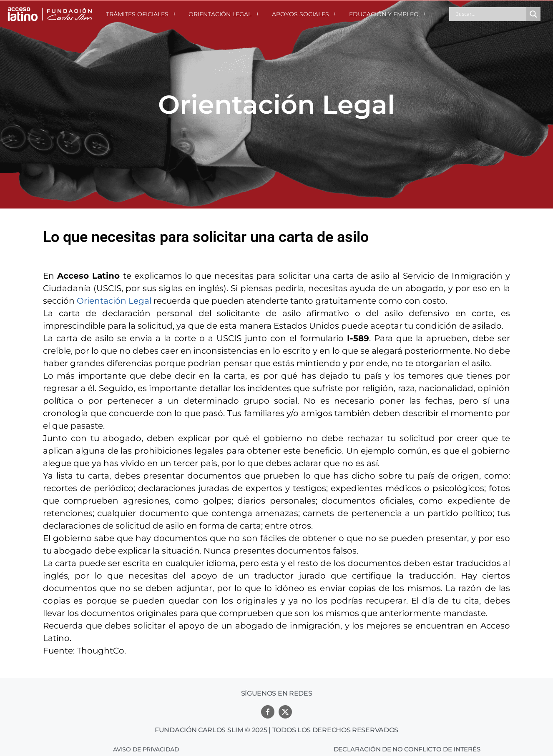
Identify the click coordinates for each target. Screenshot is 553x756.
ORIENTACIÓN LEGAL (224, 14)
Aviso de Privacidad (146, 749)
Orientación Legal (114, 301)
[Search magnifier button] (533, 14)
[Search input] (489, 14)
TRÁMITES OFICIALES (141, 14)
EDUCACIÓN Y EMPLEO (387, 14)
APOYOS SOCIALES (304, 14)
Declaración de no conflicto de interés (407, 749)
